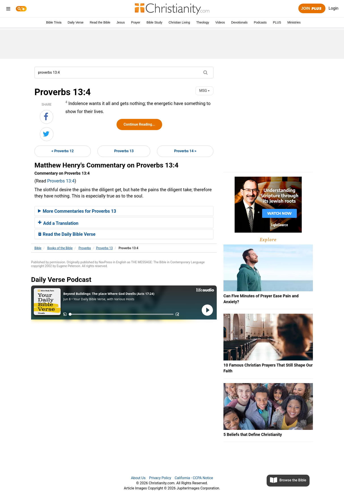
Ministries (294, 22)
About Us (138, 478)
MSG (204, 90)
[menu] (8, 9)
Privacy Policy (160, 478)
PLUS (277, 22)
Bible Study (154, 22)
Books (60, 248)
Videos (220, 22)
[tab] (124, 211)
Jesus (121, 22)
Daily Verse (75, 22)
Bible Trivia (53, 22)
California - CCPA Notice (194, 478)
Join (312, 8)
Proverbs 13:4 (60, 181)
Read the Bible (100, 22)
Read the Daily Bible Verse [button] (67, 234)
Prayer (135, 22)
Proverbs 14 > (185, 151)
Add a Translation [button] (58, 223)
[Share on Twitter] (46, 134)
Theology (202, 22)
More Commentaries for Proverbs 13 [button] (77, 211)
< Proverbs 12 (62, 151)
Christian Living (179, 22)
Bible (37, 248)
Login (333, 8)
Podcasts (260, 22)
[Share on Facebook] (46, 117)
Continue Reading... (139, 124)
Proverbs (85, 248)
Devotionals (239, 22)
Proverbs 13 (124, 151)
